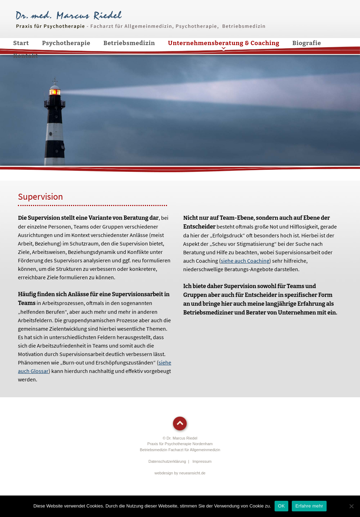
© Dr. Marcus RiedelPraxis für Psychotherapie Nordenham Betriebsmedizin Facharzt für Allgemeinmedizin (180, 444)
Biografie (306, 43)
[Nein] (351, 506)
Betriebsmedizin (129, 43)
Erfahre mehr (309, 506)
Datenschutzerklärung (167, 461)
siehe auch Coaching (245, 260)
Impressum (201, 461)
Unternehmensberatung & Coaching (223, 43)
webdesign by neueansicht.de (180, 473)
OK (281, 506)
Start (21, 43)
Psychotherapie (66, 43)
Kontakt (25, 56)
